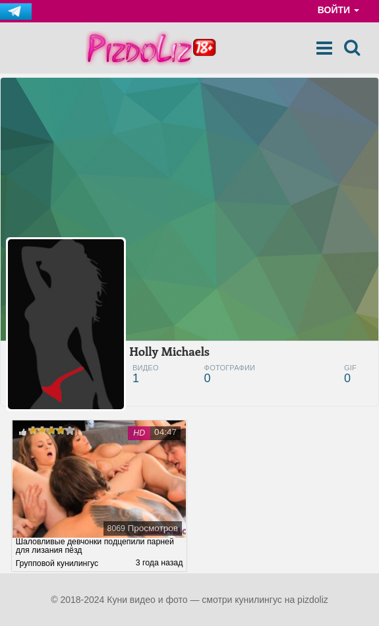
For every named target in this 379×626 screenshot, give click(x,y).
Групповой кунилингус (57, 563)
